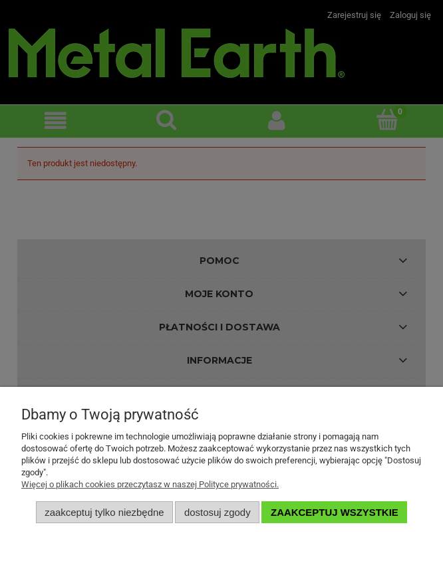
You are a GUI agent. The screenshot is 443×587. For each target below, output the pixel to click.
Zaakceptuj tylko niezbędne (104, 512)
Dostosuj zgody (217, 512)
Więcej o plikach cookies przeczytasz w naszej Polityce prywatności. (150, 484)
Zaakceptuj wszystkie (334, 512)
